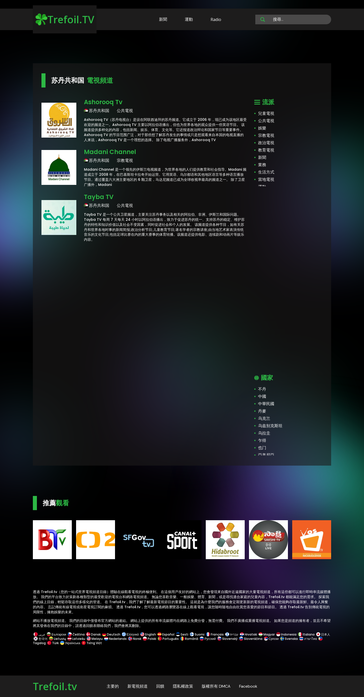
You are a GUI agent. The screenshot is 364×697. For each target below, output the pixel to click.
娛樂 (262, 128)
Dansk (93, 634)
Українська (70, 643)
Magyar (267, 634)
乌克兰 (264, 418)
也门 (262, 448)
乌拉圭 (264, 433)
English (148, 634)
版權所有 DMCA (216, 686)
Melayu (94, 639)
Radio (216, 19)
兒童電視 (266, 113)
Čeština (76, 634)
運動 (189, 19)
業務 (262, 165)
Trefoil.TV (64, 19)
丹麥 (262, 411)
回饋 (160, 686)
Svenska (289, 639)
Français (214, 634)
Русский (208, 639)
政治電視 (266, 143)
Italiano (306, 634)
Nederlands (115, 639)
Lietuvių (57, 639)
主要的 (113, 686)
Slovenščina (250, 639)
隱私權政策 (183, 686)
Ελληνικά (130, 634)
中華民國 (266, 404)
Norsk (134, 639)
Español (166, 634)
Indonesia (286, 634)
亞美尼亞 (266, 455)
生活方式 (266, 172)
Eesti (182, 634)
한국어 (40, 639)
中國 (262, 396)
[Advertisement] (182, 47)
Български (56, 634)
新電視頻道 (137, 686)
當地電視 (266, 179)
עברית (231, 634)
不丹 (262, 389)
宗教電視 (266, 135)
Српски (271, 639)
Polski (149, 639)
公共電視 (266, 121)
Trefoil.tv (55, 686)
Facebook (248, 686)
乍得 (262, 440)
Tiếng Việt (91, 643)
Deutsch (111, 634)
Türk (53, 643)
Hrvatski (248, 634)
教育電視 (266, 150)
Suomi (197, 634)
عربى (39, 634)
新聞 (163, 19)
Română (189, 639)
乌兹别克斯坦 (270, 426)
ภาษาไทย (308, 639)
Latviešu (76, 639)
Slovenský (227, 639)
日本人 (322, 634)
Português (168, 639)
